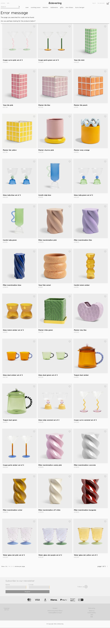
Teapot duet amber (81, 375)
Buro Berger (79, 7)
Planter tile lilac (44, 105)
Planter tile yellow (10, 150)
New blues (69, 7)
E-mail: (31, 584)
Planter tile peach (80, 105)
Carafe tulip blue (44, 195)
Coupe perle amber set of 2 (13, 465)
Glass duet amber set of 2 (13, 375)
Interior (45, 7)
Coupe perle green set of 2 (48, 60)
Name (8, 584)
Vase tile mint (79, 60)
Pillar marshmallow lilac (83, 240)
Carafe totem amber (82, 285)
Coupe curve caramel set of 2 (85, 420)
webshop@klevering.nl (55, 612)
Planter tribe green (45, 330)
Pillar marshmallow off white (49, 510)
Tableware (54, 7)
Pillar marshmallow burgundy (85, 510)
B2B (8, 3)
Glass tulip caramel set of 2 (48, 420)
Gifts (61, 7)
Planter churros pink (46, 150)
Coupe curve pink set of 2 (13, 60)
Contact (3, 3)
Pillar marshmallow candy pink (50, 465)
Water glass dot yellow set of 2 (85, 555)
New (27, 7)
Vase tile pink (8, 105)
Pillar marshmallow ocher (12, 510)
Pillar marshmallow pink (47, 240)
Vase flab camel (44, 285)
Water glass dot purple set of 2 (50, 555)
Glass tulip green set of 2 (83, 195)
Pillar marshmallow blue (12, 285)
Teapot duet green (10, 420)
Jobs (91, 614)
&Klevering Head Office (55, 610)
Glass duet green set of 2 (48, 375)
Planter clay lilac (80, 330)
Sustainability (92, 612)
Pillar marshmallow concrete (85, 465)
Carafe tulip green (10, 240)
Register (27, 591)
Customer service (7, 609)
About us (91, 610)
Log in (94, 3)
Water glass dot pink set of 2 (14, 555)
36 (6, 566)
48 (9, 566)
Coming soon (35, 7)
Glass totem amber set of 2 (13, 330)
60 (13, 566)
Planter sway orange (82, 150)
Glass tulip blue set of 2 (12, 195)
